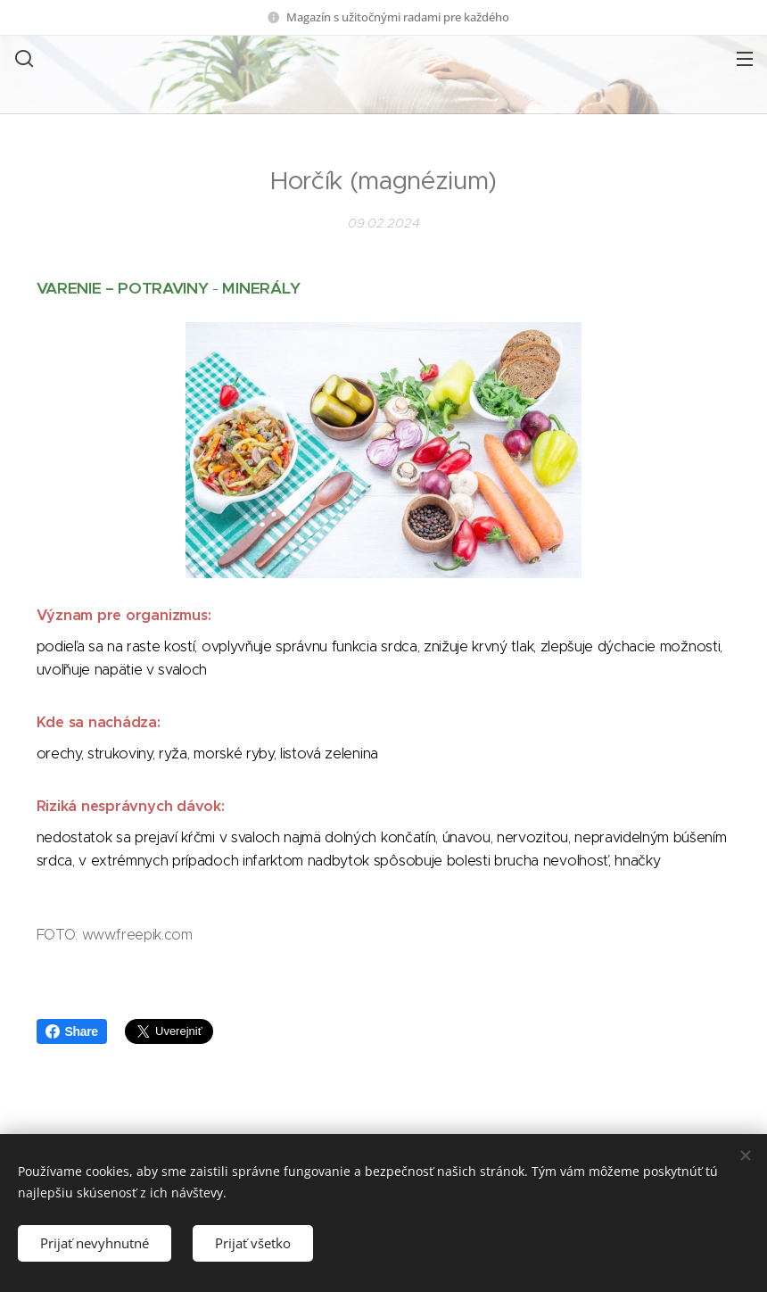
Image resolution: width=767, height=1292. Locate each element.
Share (71, 1031)
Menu (745, 59)
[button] (22, 58)
